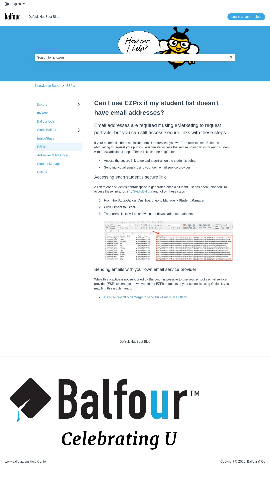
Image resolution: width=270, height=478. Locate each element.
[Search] (231, 57)
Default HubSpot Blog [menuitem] (135, 341)
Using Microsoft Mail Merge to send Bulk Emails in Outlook (145, 297)
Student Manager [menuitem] (49, 164)
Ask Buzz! (46, 49)
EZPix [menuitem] (41, 147)
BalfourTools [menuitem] (46, 121)
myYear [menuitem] (42, 113)
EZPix (70, 85)
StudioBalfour (142, 191)
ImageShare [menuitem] (46, 138)
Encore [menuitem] (42, 104)
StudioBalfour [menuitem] (46, 130)
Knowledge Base (47, 85)
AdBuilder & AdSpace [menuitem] (52, 155)
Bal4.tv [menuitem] (42, 172)
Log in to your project (246, 16)
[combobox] (131, 57)
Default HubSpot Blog (44, 16)
